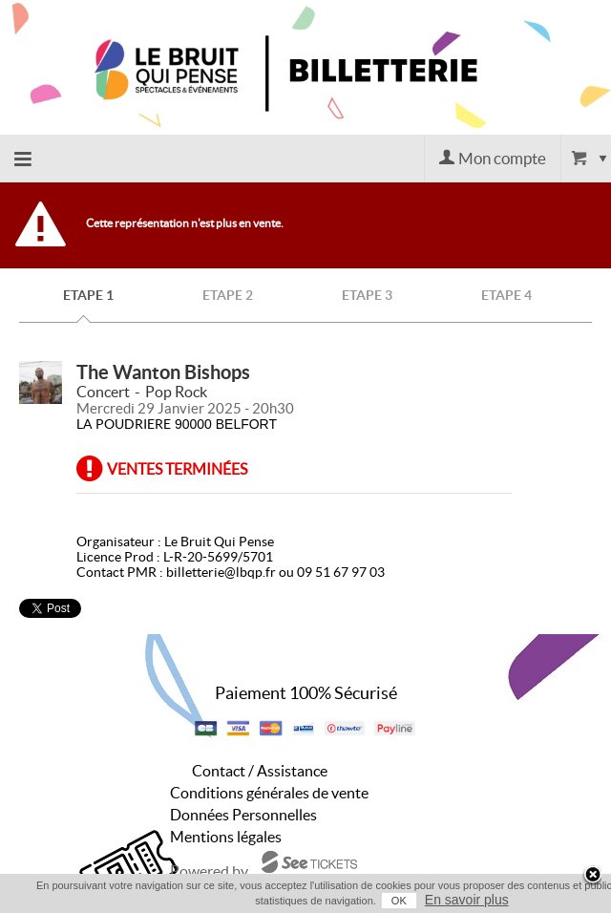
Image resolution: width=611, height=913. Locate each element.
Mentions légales (226, 836)
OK (399, 900)
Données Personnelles (243, 814)
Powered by (209, 871)
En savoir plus (467, 899)
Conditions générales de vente (269, 792)
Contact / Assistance (259, 770)
